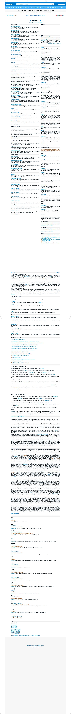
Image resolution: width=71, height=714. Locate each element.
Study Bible (13, 272)
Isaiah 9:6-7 (43, 114)
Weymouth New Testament (15, 120)
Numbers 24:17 (43, 67)
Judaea (56, 224)
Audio (30, 22)
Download (58, 43)
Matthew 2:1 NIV (14, 622)
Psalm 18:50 (55, 493)
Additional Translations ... (15, 214)
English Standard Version (15, 34)
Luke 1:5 (42, 130)
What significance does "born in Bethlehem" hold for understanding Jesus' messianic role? (28, 342)
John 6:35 (50, 277)
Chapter (58, 272)
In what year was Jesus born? (17, 360)
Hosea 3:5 (31, 492)
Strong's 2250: (13, 567)
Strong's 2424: (13, 528)
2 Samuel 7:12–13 (45, 372)
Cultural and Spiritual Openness (16, 328)
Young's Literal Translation (15, 146)
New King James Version (15, 50)
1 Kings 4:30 (43, 216)
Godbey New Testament (15, 188)
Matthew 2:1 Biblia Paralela (15, 630)
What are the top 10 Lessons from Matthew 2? (20, 355)
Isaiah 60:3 (13, 294)
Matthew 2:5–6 (17, 405)
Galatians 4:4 (53, 384)
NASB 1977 (13, 62)
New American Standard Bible (16, 54)
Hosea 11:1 (43, 126)
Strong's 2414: (13, 618)
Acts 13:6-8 (25, 480)
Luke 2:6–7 (42, 368)
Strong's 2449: (13, 554)
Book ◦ (56, 272)
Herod (46, 224)
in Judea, (56, 37)
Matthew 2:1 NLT (14, 624)
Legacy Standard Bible (15, 66)
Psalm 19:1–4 (40, 404)
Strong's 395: (13, 599)
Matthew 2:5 (43, 168)
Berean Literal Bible (14, 42)
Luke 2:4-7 (43, 53)
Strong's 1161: (13, 521)
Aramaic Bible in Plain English (16, 178)
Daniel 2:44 (19, 389)
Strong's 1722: (13, 541)
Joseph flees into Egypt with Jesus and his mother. (51, 239)
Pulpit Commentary (14, 448)
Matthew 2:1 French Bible (15, 632)
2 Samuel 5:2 (43, 101)
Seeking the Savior (14, 324)
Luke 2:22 (56, 430)
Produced (44, 225)
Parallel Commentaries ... (15, 513)
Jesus (44, 37)
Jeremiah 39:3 (39, 434)
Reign (47, 225)
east (56, 39)
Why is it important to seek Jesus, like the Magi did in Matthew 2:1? (24, 346)
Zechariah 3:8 (31, 494)
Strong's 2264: (13, 580)
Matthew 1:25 (43, 155)
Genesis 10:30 (43, 205)
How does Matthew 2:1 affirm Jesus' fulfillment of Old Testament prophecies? (25, 341)
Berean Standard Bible (15, 38)
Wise (51, 225)
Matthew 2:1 (13, 411)
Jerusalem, (43, 40)
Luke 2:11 (42, 142)
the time (42, 39)
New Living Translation (15, 30)
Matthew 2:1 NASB (14, 626)
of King (45, 39)
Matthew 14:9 (25, 464)
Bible (7, 15)
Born (57, 222)
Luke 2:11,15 (43, 178)
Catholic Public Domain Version (16, 160)
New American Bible (14, 164)
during (59, 37)
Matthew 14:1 (53, 459)
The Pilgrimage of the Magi (46, 36)
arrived (58, 39)
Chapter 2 (12, 15)
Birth (56, 222)
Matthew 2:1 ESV (14, 625)
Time (49, 225)
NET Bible (12, 108)
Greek (41, 22)
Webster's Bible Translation (15, 116)
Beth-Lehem (52, 222)
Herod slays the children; (46, 240)
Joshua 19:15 (44, 278)
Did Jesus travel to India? (16, 357)
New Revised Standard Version (16, 168)
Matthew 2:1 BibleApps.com (16, 629)
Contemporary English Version (16, 87)
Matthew (10, 15)
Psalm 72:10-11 (43, 107)
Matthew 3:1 (50, 474)
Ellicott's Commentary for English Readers (18, 416)
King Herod (13, 308)
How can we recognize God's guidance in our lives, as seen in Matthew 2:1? (25, 344)
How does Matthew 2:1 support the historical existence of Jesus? (23, 350)
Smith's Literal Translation (15, 150)
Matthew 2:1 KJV (14, 627)
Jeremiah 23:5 (43, 82)
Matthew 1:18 (47, 451)
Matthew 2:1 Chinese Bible (15, 631)
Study (35, 22)
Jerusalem (50, 224)
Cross (33, 22)
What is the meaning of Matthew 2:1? (18, 339)
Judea (59, 224)
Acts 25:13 (29, 459)
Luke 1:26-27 (43, 136)
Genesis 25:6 (43, 209)
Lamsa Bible (13, 174)
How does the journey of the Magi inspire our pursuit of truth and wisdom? (25, 348)
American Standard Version (15, 83)
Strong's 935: (13, 573)
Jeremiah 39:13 (45, 434)
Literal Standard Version (15, 138)
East (59, 222)
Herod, (48, 39)
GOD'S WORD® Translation (15, 95)
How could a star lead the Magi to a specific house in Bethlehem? (23, 359)
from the (53, 39)
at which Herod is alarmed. (46, 236)
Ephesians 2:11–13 (48, 400)
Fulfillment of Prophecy (15, 316)
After (42, 37)
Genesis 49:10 (43, 88)
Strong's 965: (13, 547)
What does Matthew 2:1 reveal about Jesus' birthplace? (21, 353)
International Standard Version (16, 104)
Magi (50, 39)
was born (47, 37)
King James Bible (14, 46)
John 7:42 (42, 62)
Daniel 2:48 (55, 396)
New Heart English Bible (15, 112)
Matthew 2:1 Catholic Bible (15, 633)
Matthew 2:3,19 (43, 185)
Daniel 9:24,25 (43, 194)
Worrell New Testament (15, 205)
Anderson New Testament (15, 184)
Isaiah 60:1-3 (43, 74)
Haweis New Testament (15, 192)
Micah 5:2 (42, 47)
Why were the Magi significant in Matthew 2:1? (20, 351)
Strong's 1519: (13, 612)
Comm (38, 22)
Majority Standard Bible (15, 127)
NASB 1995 (13, 58)
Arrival (42, 222)
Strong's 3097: (13, 586)
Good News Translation (15, 99)
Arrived (44, 222)
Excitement (43, 224)
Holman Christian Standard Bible (16, 79)
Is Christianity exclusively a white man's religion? (20, 362)
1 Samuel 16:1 (43, 94)
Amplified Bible (13, 70)
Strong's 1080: (13, 534)
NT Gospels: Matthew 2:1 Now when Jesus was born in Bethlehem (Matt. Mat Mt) (25, 635)
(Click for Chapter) (16, 24)
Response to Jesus (14, 333)
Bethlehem (52, 37)
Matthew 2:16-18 (27, 284)
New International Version (15, 26)
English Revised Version (15, 91)
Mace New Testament (15, 196)
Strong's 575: (13, 593)
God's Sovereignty (14, 319)
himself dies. (44, 241)
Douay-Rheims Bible (14, 156)
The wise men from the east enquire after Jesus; (50, 234)
